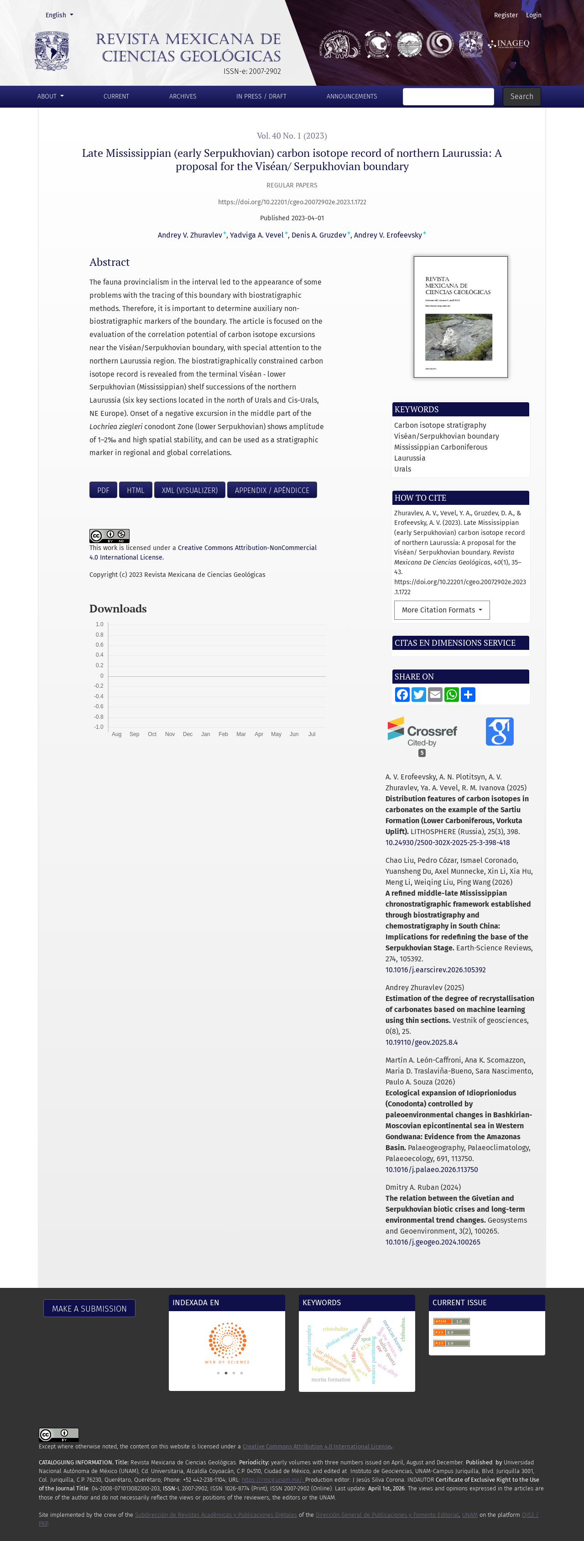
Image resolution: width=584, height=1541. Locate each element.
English (62, 14)
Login (534, 15)
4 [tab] (241, 1373)
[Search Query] (448, 96)
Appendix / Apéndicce (272, 490)
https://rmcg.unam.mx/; (273, 1479)
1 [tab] (218, 1373)
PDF (103, 490)
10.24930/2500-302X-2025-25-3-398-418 (448, 842)
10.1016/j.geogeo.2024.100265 (433, 1242)
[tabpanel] (227, 1343)
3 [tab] (234, 1373)
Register (506, 15)
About (47, 96)
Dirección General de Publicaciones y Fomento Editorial (387, 1514)
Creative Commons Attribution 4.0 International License (317, 1446)
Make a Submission (89, 1309)
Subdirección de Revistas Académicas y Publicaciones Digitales (216, 1514)
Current (116, 96)
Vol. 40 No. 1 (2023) (292, 135)
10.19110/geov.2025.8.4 (422, 1042)
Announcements (352, 96)
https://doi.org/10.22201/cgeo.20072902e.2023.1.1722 (292, 202)
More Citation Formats (439, 610)
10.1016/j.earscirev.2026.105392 (436, 969)
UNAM (470, 1514)
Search (522, 96)
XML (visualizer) (190, 490)
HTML (136, 490)
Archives (183, 96)
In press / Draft (261, 96)
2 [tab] (226, 1373)
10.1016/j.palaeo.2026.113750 (432, 1169)
